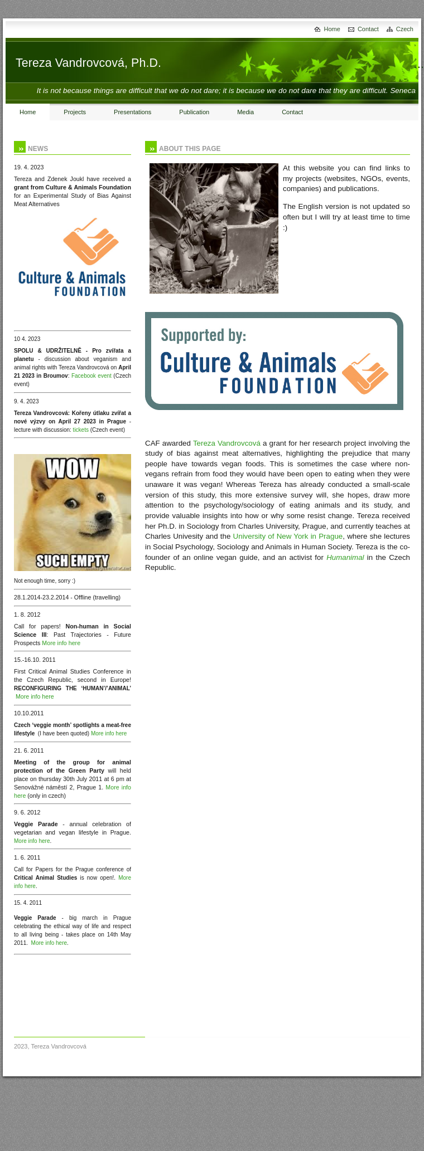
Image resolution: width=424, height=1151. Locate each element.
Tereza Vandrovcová (227, 443)
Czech (404, 29)
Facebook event (91, 376)
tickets (81, 430)
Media (245, 112)
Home (332, 29)
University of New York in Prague (288, 536)
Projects (75, 112)
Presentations (132, 112)
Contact (368, 29)
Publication (194, 112)
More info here (61, 643)
